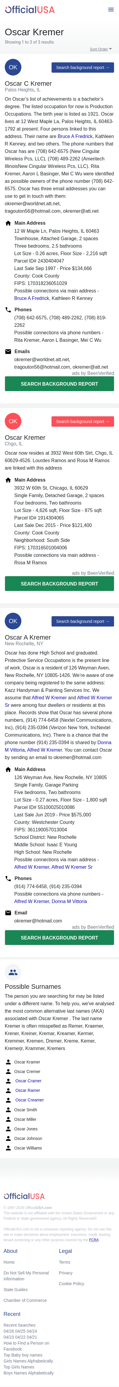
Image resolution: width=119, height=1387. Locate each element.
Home (9, 1262)
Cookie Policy (71, 1283)
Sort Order (99, 49)
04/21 (32, 1337)
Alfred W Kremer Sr (72, 867)
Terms (64, 1262)
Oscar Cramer (23, 1081)
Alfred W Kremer (49, 697)
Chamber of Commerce (25, 1300)
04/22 (20, 1337)
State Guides (16, 1289)
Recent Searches (19, 1325)
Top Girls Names (19, 1367)
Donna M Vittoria (69, 901)
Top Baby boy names (23, 1355)
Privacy (66, 1272)
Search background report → (83, 67)
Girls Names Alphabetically (28, 1361)
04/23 (9, 1337)
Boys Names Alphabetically (29, 1373)
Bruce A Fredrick (75, 136)
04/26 (9, 1331)
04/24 (32, 1331)
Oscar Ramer (22, 1090)
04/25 (20, 1331)
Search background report (59, 384)
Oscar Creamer (24, 1100)
